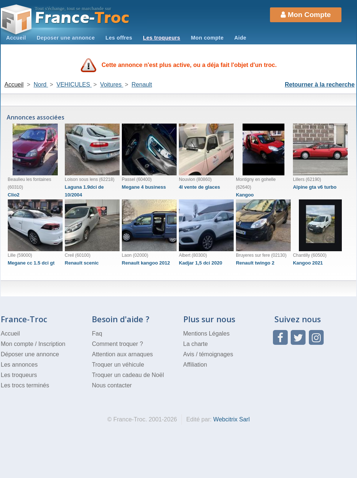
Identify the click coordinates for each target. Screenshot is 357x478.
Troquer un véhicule (118, 364)
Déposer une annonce (30, 354)
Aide (240, 38)
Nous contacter (112, 385)
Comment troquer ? (117, 344)
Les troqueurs (161, 38)
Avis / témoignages (208, 354)
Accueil (16, 38)
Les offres (119, 38)
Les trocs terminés (25, 385)
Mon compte (207, 38)
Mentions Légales (206, 333)
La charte (195, 344)
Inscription (51, 344)
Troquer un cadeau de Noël (128, 375)
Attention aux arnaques (122, 354)
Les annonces (19, 364)
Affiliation (195, 364)
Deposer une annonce (66, 38)
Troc (82, 18)
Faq (97, 333)
